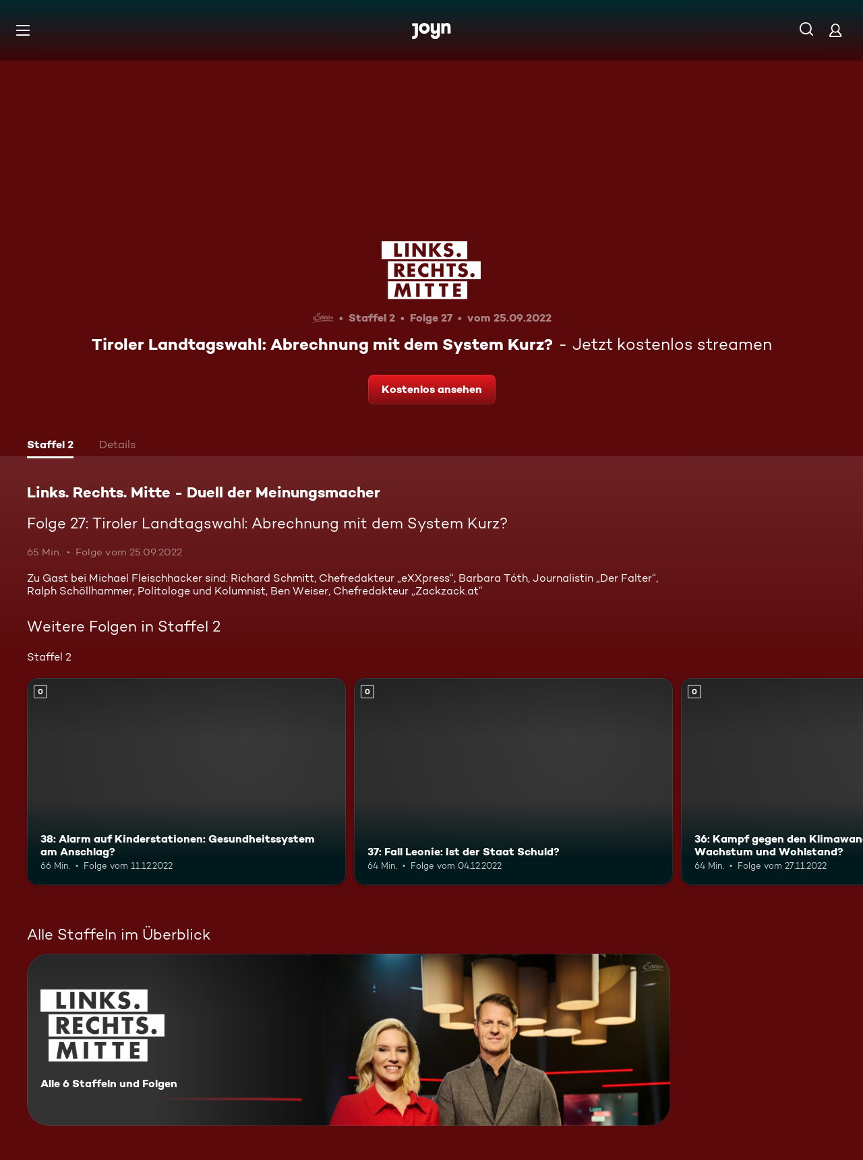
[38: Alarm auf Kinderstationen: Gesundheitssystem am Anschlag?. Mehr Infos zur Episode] (186, 781)
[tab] (50, 446)
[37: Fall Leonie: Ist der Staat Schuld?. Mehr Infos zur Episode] (513, 781)
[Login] (835, 30)
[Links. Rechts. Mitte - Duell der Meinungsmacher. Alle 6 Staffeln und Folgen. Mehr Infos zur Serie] (348, 1040)
